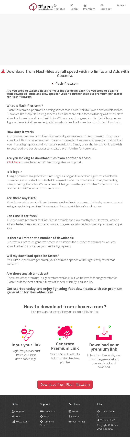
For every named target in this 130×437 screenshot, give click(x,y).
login (74, 7)
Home (44, 7)
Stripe (73, 411)
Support (106, 7)
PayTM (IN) (77, 421)
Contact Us (48, 411)
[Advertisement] (65, 39)
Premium (89, 7)
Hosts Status (21, 421)
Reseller (74, 416)
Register (59, 7)
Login (16, 416)
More (120, 5)
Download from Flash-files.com (65, 384)
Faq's (44, 416)
